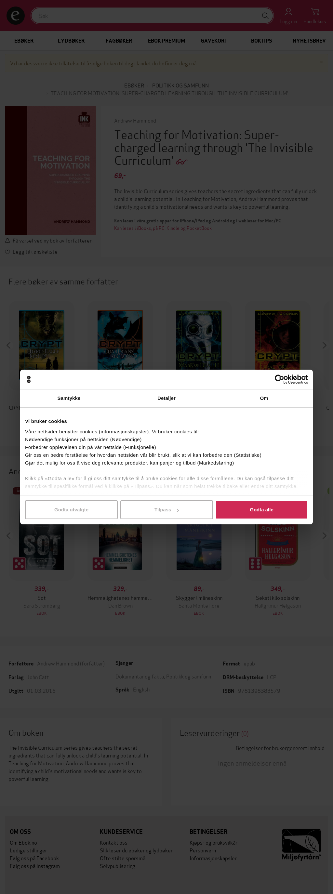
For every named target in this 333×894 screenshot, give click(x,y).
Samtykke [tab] (69, 398)
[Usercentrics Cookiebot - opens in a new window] (279, 379)
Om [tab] (264, 398)
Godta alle (261, 509)
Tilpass (166, 509)
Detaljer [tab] (166, 398)
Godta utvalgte (71, 509)
